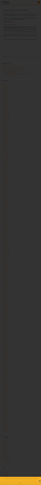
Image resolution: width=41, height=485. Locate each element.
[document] (20, 242)
